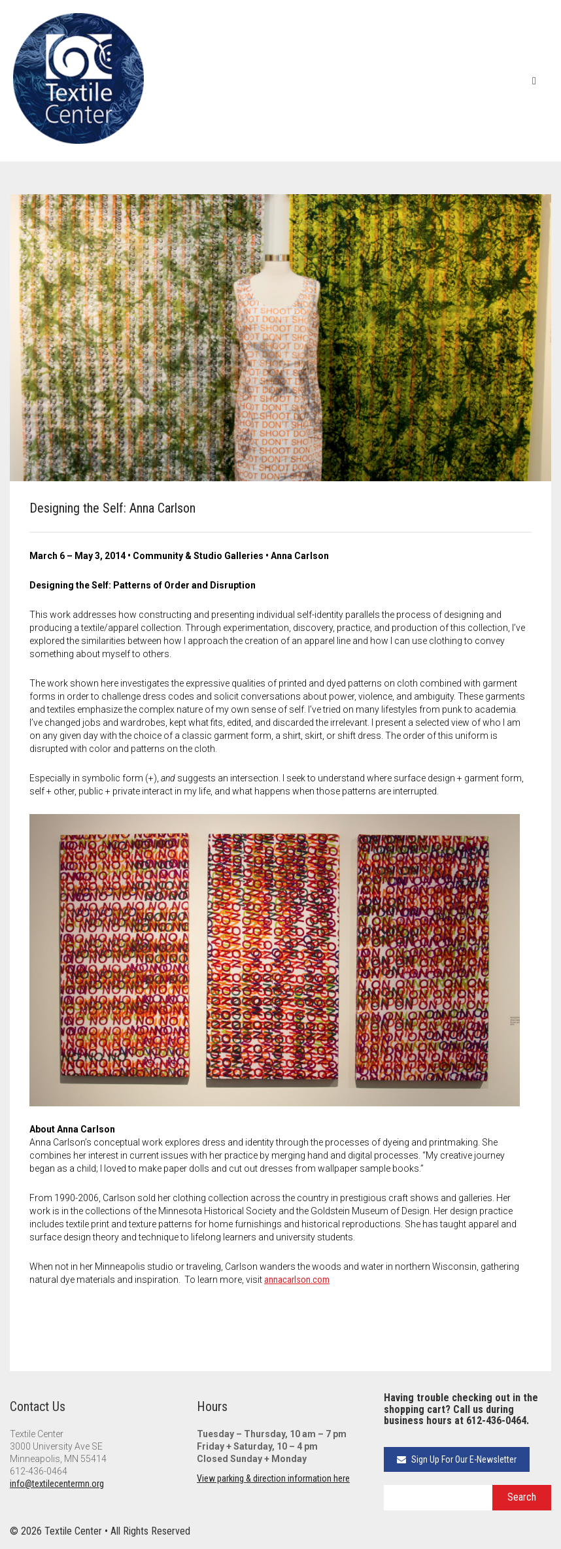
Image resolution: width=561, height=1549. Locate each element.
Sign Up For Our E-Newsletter (457, 1459)
